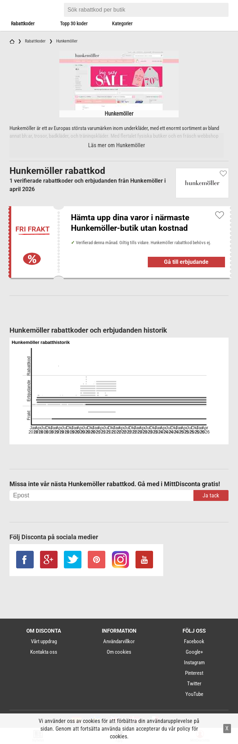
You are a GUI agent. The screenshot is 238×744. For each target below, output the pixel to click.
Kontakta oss (43, 652)
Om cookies (119, 652)
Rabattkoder (22, 23)
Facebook (194, 641)
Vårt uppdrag (44, 641)
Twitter (194, 683)
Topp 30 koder (73, 23)
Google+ (194, 652)
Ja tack (211, 495)
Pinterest (194, 673)
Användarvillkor (119, 641)
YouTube (194, 694)
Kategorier (122, 23)
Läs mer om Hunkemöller (116, 145)
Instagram (194, 662)
